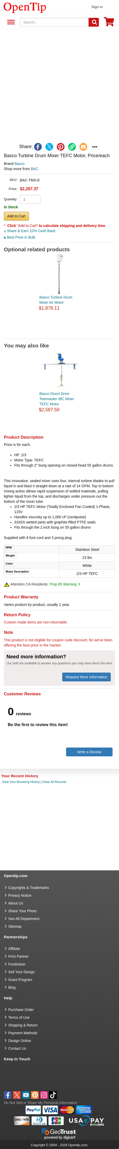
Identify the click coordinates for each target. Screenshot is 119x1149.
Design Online (19, 1041)
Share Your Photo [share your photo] (22, 911)
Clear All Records (54, 782)
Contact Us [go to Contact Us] (17, 1048)
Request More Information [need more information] (86, 677)
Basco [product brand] (19, 164)
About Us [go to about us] (15, 903)
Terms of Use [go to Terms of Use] (18, 1017)
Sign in (96, 7)
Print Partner (18, 956)
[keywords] (54, 22)
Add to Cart (16, 216)
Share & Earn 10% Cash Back (29, 231)
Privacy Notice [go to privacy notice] (19, 895)
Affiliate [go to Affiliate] (14, 949)
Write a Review (89, 752)
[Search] (94, 22)
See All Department (10, 22)
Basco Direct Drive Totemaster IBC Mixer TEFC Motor (56, 399)
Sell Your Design (21, 972)
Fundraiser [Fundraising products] (17, 964)
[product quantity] (30, 199)
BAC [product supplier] (34, 169)
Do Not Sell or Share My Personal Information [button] (40, 1103)
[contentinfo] (25, 7)
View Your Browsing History (21, 782)
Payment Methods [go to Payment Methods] (22, 1033)
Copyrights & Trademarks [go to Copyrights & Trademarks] (28, 888)
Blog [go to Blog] (11, 987)
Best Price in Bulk (19, 237)
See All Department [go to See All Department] (23, 919)
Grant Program (20, 980)
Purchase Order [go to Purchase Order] (21, 1010)
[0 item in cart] (109, 23)
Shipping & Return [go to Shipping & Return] (23, 1025)
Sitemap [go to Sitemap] (14, 926)
